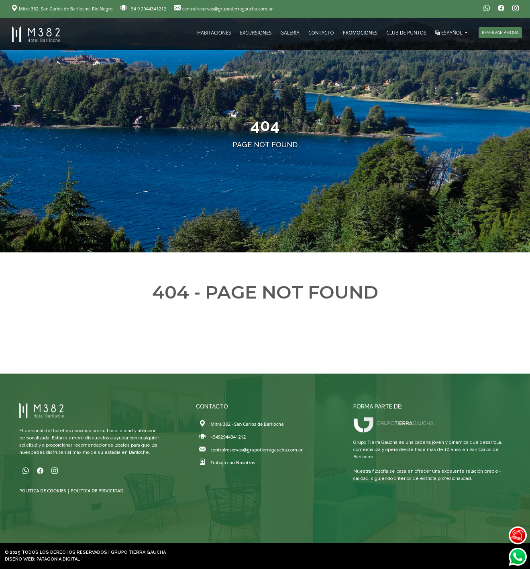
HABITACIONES (214, 32)
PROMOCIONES (360, 32)
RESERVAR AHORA (500, 32)
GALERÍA (290, 32)
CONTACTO (321, 32)
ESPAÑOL (449, 32)
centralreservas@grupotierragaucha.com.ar (223, 9)
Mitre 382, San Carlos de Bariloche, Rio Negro (62, 9)
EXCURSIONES (255, 32)
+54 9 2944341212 (143, 9)
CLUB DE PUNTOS (406, 32)
